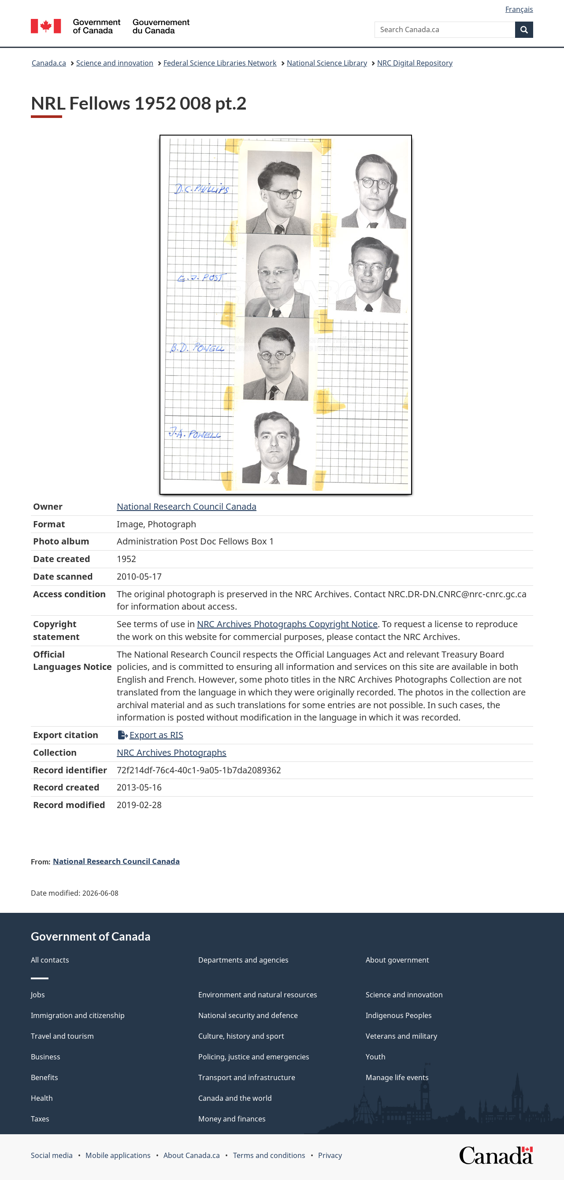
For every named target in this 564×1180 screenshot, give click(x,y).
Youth (376, 1057)
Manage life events (397, 1077)
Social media (52, 1155)
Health (42, 1098)
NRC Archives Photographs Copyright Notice (287, 624)
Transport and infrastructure (246, 1077)
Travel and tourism (62, 1036)
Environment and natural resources (257, 995)
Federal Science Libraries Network (220, 63)
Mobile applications (118, 1155)
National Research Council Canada (186, 506)
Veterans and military (401, 1036)
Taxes (40, 1119)
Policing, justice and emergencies (253, 1057)
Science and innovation (114, 63)
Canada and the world (235, 1098)
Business (45, 1057)
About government (397, 960)
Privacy (330, 1155)
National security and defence (248, 1015)
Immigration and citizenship (78, 1015)
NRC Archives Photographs (171, 752)
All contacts (50, 960)
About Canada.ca (191, 1155)
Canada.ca (49, 63)
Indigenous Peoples (399, 1015)
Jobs (38, 995)
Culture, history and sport (241, 1036)
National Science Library (327, 63)
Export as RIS (150, 735)
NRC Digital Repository (415, 63)
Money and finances (232, 1119)
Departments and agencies (243, 960)
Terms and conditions (269, 1155)
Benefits (44, 1077)
